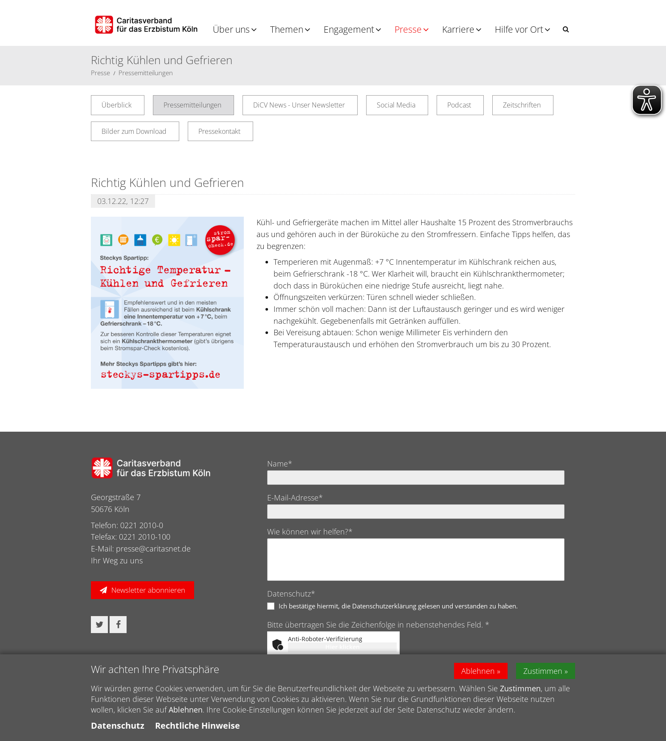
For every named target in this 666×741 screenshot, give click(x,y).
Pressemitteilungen (146, 72)
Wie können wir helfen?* (310, 531)
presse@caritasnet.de (153, 548)
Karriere (458, 29)
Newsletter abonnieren (148, 590)
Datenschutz (117, 725)
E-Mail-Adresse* (295, 497)
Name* (279, 463)
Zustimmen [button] (542, 671)
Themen (286, 29)
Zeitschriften (522, 105)
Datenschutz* (291, 593)
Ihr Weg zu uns (117, 560)
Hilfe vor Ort (519, 29)
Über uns (231, 29)
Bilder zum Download (134, 131)
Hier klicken (342, 647)
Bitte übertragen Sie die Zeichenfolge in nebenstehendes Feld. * (378, 624)
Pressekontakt (219, 131)
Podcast (459, 105)
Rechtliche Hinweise (197, 725)
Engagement (349, 29)
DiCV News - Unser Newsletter (299, 105)
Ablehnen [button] (478, 671)
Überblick (117, 105)
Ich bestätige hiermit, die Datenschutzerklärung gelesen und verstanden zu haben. (398, 606)
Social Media (396, 105)
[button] (565, 29)
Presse (408, 29)
